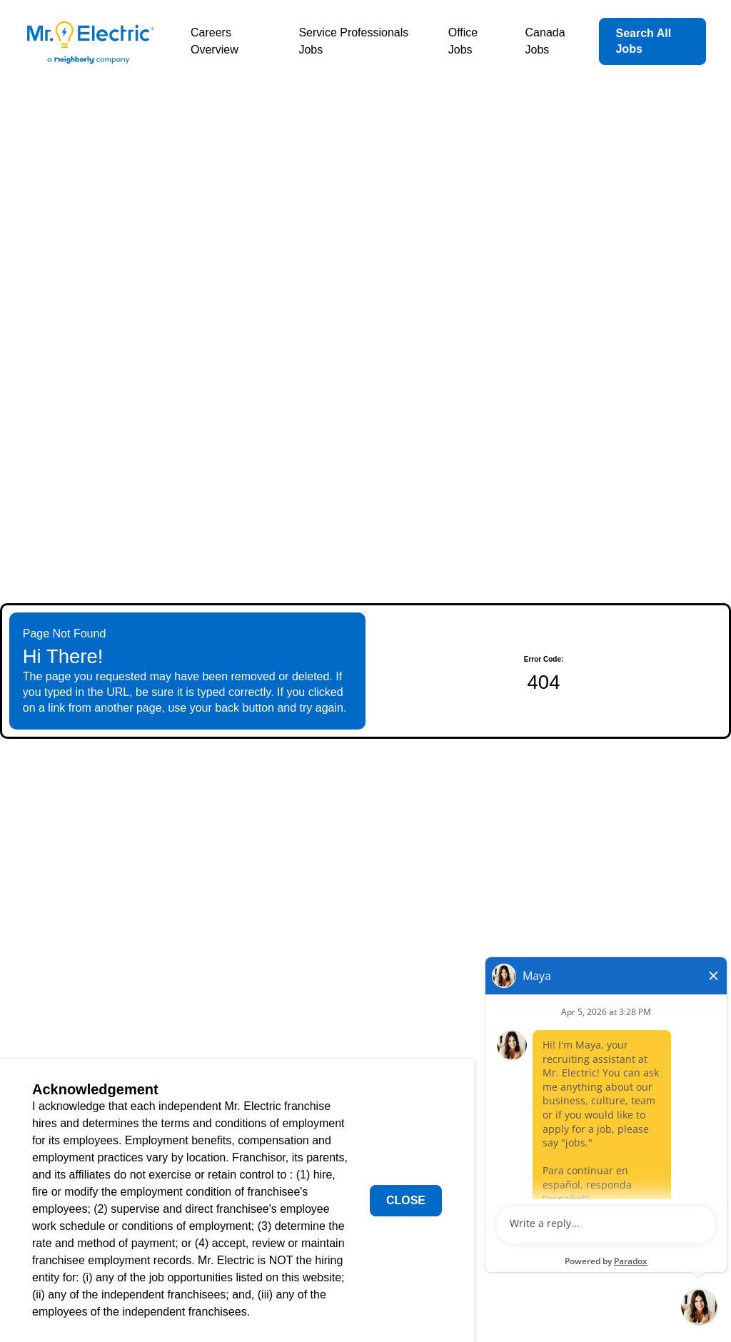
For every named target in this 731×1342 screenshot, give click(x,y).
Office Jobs (463, 41)
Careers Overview (214, 41)
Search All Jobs (643, 41)
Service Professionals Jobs (353, 41)
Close (405, 1200)
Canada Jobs (545, 41)
